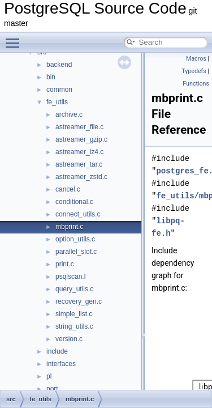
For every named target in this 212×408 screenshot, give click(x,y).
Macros (196, 58)
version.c (69, 339)
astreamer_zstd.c (81, 177)
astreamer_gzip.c (81, 139)
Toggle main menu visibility (15, 38)
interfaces (61, 364)
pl (48, 376)
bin (50, 77)
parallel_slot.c (76, 252)
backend (59, 65)
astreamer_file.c (79, 127)
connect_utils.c (77, 214)
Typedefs (193, 71)
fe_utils (57, 102)
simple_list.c (73, 314)
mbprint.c (69, 227)
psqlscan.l (70, 276)
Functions (196, 83)
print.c (64, 264)
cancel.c (67, 189)
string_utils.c (74, 326)
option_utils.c (75, 239)
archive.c (69, 114)
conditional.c (74, 202)
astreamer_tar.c (78, 164)
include (57, 351)
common (59, 90)
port (52, 389)
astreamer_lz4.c (79, 152)
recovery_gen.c (78, 301)
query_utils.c (74, 289)
